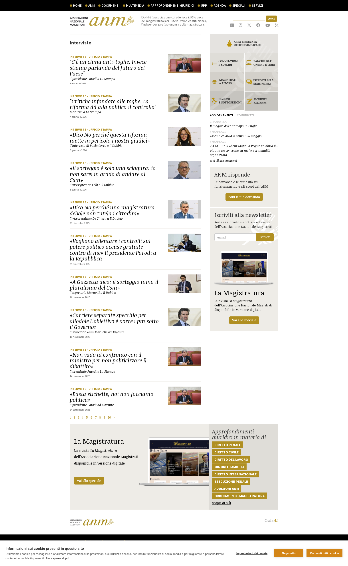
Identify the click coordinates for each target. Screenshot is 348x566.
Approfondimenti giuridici (172, 5)
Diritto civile (226, 452)
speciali (238, 5)
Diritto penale (227, 445)
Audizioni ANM (226, 488)
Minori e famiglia (229, 467)
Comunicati (245, 115)
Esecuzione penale (231, 481)
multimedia (135, 5)
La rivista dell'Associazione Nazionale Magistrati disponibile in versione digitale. (244, 287)
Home (77, 5)
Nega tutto (288, 553)
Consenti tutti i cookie (324, 553)
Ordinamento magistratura (239, 496)
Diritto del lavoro (231, 459)
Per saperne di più (57, 558)
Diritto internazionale (235, 474)
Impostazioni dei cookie (251, 553)
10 (109, 417)
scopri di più (221, 503)
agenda (220, 5)
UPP (204, 5)
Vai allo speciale (89, 481)
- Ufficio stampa (99, 57)
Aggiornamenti (221, 115)
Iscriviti (264, 237)
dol (276, 520)
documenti (110, 5)
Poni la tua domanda (244, 197)
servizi (257, 5)
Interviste (78, 57)
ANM (91, 5)
